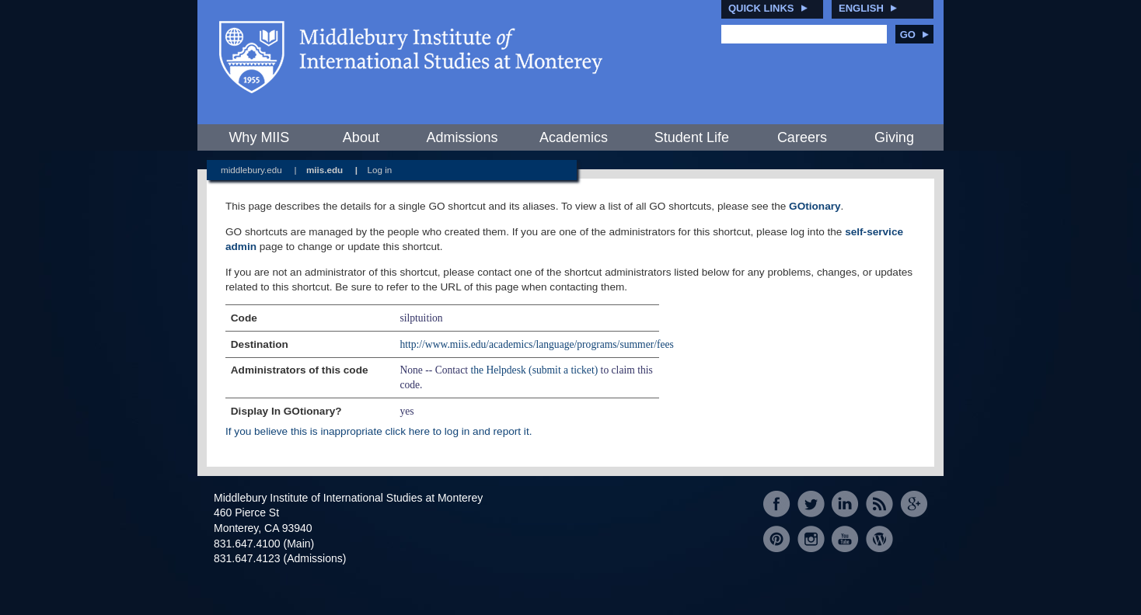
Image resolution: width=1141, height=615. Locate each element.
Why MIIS (259, 137)
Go (914, 34)
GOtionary (814, 206)
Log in (380, 170)
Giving (894, 137)
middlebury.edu (251, 170)
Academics (573, 137)
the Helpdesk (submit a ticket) (534, 370)
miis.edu (324, 170)
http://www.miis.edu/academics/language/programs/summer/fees (536, 344)
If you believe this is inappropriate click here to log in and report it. (378, 431)
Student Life (691, 137)
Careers (802, 137)
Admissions (461, 137)
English (861, 8)
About (361, 137)
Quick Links (761, 8)
